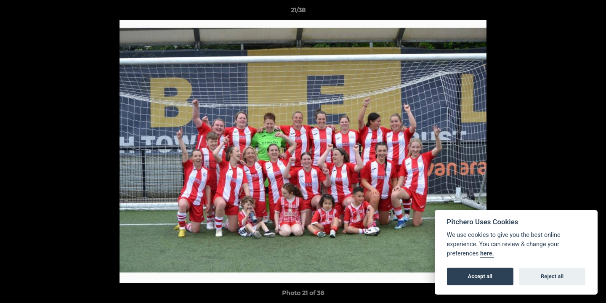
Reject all (552, 276)
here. (487, 253)
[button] (571, 12)
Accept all (480, 276)
